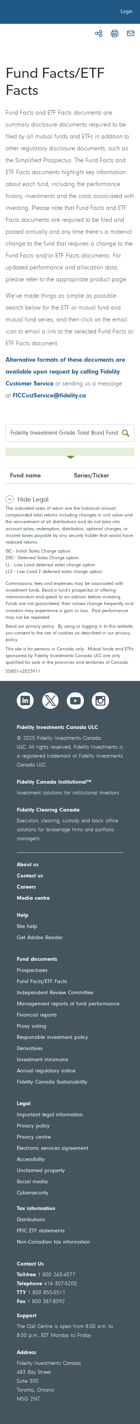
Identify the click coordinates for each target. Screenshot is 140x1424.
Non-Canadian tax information (53, 1242)
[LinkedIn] (25, 700)
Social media (32, 1182)
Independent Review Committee (55, 993)
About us (27, 865)
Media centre (33, 898)
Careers (26, 887)
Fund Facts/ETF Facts (42, 982)
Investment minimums (42, 1060)
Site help (27, 926)
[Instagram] (100, 700)
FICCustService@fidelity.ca (49, 396)
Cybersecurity (33, 1193)
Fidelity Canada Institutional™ (54, 782)
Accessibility (31, 1159)
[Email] (130, 33)
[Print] (114, 33)
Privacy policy (33, 1126)
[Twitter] (50, 700)
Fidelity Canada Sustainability (52, 1082)
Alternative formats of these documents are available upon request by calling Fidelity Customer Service (65, 372)
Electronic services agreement (52, 1148)
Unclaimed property (41, 1171)
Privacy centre (34, 1137)
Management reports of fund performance (68, 1004)
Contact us (30, 876)
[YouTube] (75, 700)
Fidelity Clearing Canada (48, 810)
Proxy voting (31, 1026)
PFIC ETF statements (41, 1231)
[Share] (98, 33)
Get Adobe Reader (40, 938)
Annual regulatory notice (46, 1071)
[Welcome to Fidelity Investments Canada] (48, 13)
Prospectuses (32, 970)
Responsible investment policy (52, 1037)
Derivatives (30, 1049)
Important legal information (50, 1115)
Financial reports (37, 1015)
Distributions (31, 1220)
